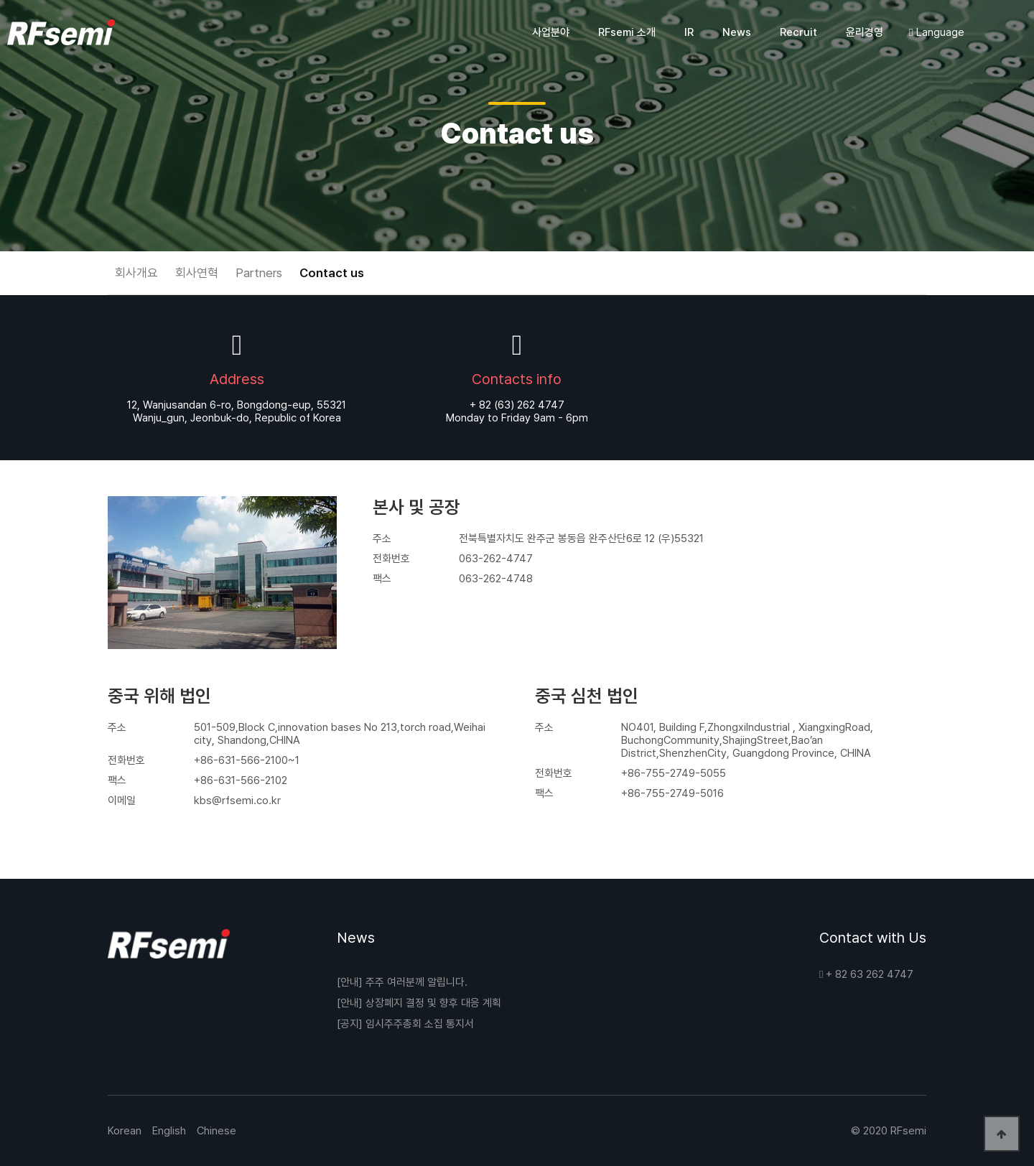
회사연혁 (196, 273)
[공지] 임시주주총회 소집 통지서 (405, 1023)
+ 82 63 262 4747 (866, 974)
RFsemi (908, 1130)
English (169, 1130)
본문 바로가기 (0, 0)
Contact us (331, 273)
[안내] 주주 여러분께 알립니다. (402, 982)
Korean (124, 1130)
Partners (259, 273)
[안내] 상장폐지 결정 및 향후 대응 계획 (419, 1003)
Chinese (216, 1130)
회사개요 (136, 273)
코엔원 (61, 32)
